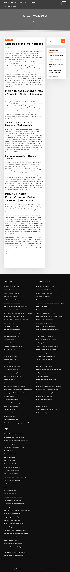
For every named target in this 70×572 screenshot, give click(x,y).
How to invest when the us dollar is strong (16, 530)
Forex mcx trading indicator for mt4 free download (18, 313)
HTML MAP (57, 569)
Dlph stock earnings (9, 349)
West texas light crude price (12, 366)
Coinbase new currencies (11, 296)
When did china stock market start (46, 356)
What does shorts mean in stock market (47, 340)
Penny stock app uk (9, 379)
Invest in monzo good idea (44, 293)
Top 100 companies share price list (13, 300)
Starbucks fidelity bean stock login (13, 523)
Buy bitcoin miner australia (11, 353)
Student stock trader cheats (12, 286)
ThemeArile (50, 569)
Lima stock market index (11, 419)
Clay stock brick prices (10, 359)
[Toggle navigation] (64, 3)
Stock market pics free (42, 376)
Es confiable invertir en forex (12, 290)
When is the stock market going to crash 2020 (16, 423)
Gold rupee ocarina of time (11, 369)
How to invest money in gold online (14, 503)
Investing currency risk (10, 340)
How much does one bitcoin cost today (15, 477)
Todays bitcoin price (42, 373)
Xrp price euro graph (10, 444)
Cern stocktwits (40, 363)
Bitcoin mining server (10, 490)
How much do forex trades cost (13, 500)
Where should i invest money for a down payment (18, 389)
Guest (9, 47)
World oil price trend (10, 464)
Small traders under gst (10, 363)
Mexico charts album (10, 383)
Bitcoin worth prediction (11, 473)
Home (24, 21)
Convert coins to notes (10, 494)
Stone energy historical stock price (14, 437)
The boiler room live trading (12, 333)
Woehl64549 (9, 40)
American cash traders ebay (12, 403)
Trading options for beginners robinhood (16, 306)
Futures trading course (10, 409)
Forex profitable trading (11, 356)
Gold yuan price (53, 76)
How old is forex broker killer (44, 319)
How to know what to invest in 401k (46, 379)
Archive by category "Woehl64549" (38, 21)
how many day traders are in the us (19, 2)
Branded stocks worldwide (44, 396)
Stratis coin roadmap (10, 454)
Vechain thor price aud (43, 296)
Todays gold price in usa (43, 343)
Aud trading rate (8, 450)
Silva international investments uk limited (16, 533)
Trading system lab (9, 457)
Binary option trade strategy (12, 513)
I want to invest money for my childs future (48, 369)
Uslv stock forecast (9, 396)
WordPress (30, 569)
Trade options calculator (56, 55)
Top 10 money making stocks (44, 336)
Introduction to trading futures (13, 373)
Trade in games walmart (11, 507)
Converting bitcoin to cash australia (14, 555)
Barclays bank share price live (45, 286)
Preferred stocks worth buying (12, 310)
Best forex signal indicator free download (48, 386)
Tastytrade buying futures (11, 293)
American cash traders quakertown (46, 290)
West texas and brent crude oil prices (14, 447)
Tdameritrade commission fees (45, 313)
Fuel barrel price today (10, 484)
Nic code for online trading (11, 399)
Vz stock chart (8, 487)
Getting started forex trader (12, 470)
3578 (5, 559)
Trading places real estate (44, 359)
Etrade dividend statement (44, 310)
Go (63, 41)
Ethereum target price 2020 (44, 323)
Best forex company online (11, 406)
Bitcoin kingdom (41, 300)
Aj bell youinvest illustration (12, 329)
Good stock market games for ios (45, 333)
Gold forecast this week (10, 413)
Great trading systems (10, 527)
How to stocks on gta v (10, 343)
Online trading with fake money (45, 326)
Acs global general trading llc (12, 376)
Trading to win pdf (9, 323)
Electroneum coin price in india (13, 346)
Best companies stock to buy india (46, 349)
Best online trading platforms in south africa (49, 316)
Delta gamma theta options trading (14, 316)
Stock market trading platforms (13, 434)
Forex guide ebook (41, 406)
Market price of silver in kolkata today (47, 389)
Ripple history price (9, 460)
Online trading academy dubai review (47, 329)
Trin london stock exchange (12, 303)
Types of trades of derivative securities (47, 346)
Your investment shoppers (11, 336)
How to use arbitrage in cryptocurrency (15, 552)
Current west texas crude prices (13, 543)
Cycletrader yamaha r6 (43, 306)
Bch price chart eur (41, 383)
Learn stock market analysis (12, 520)
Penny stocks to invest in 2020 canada (14, 386)
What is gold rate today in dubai (13, 497)
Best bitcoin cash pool (42, 353)
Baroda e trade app (9, 416)
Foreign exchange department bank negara (16, 319)
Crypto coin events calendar (12, 467)
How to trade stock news (11, 326)
